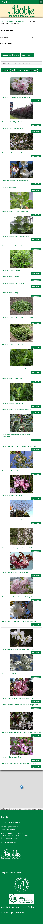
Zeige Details (35, 100)
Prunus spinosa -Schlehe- (9, 674)
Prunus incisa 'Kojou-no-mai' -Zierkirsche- (15, 153)
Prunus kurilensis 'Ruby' (9, 187)
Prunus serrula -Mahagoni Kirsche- (12, 520)
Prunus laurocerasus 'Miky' (10, 293)
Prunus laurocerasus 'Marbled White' (13, 283)
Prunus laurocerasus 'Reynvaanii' (12, 378)
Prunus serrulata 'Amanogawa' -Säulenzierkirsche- (17, 548)
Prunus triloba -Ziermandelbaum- (12, 757)
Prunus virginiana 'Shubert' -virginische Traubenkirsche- (19, 763)
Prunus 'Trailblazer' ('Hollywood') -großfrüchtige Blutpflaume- (21, 732)
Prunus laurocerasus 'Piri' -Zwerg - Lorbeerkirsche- (17, 369)
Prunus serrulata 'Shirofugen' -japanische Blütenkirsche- (19, 621)
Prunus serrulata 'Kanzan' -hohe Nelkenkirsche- (16, 572)
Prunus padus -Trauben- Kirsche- (12, 471)
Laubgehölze (20, 21)
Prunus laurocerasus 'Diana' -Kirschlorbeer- (15, 211)
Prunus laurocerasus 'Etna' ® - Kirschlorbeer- (15, 236)
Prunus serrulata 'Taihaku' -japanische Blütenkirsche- (18, 649)
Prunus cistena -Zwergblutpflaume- (13, 128)
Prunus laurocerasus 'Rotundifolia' (12, 403)
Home (2, 21)
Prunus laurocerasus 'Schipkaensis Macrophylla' (16, 409)
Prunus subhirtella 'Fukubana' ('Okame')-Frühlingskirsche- (20, 705)
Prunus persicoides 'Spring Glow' (12, 495)
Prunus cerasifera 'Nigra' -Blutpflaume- (14, 122)
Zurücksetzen (27, 55)
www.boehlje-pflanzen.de (12, 912)
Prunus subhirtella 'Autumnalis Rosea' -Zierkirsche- (17, 698)
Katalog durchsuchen (10, 55)
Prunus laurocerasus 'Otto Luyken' (12, 344)
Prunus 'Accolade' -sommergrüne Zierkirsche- (16, 97)
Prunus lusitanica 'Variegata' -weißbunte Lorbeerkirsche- (19, 446)
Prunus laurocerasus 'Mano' (10, 277)
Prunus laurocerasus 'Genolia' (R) (12, 246)
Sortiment (10, 21)
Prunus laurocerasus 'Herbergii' (11, 270)
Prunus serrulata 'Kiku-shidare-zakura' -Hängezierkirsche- (20, 597)
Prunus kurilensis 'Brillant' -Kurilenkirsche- (15, 180)
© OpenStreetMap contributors (34, 809)
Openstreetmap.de (15, 809)
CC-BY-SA (23, 809)
